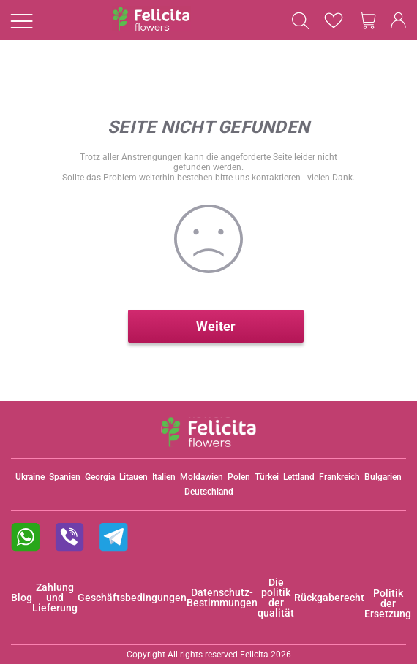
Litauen (133, 477)
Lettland (299, 477)
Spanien (64, 477)
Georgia (100, 477)
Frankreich (339, 477)
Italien (164, 477)
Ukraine (30, 477)
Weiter (216, 326)
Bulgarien (383, 477)
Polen (239, 477)
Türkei (267, 477)
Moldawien (201, 477)
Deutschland (208, 491)
